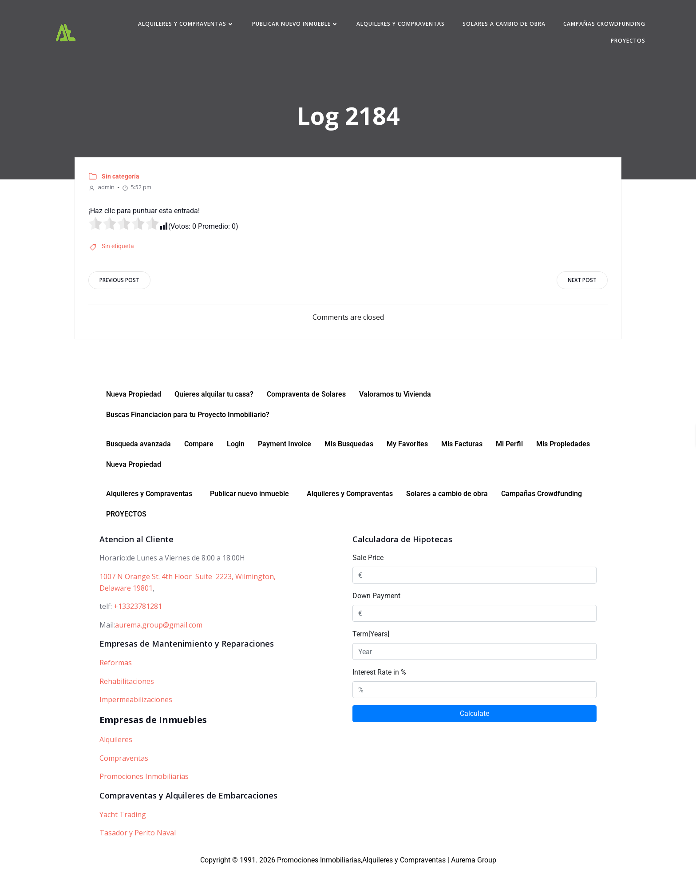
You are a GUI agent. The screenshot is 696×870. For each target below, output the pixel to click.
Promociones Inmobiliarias (144, 776)
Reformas (115, 662)
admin (101, 187)
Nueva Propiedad (133, 394)
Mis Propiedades (563, 444)
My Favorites (407, 444)
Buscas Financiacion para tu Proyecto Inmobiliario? (187, 414)
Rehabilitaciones (126, 681)
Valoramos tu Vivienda (395, 394)
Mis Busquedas (348, 444)
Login (236, 444)
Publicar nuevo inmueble (295, 24)
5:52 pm (136, 187)
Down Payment (376, 596)
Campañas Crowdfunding (604, 24)
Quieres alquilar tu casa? (213, 394)
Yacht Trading (122, 814)
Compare (199, 444)
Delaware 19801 (126, 588)
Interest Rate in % (379, 672)
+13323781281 (138, 606)
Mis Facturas (461, 444)
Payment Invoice (284, 444)
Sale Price (368, 558)
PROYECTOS (628, 40)
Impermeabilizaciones (135, 700)
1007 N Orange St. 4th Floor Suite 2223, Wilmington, (187, 576)
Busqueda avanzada (138, 444)
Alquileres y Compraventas (186, 24)
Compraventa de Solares (306, 394)
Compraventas (123, 758)
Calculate (474, 714)
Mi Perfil (509, 444)
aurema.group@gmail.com (158, 625)
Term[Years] (370, 634)
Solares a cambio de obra (504, 24)
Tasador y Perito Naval (137, 833)
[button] (151, 494)
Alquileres (115, 739)
